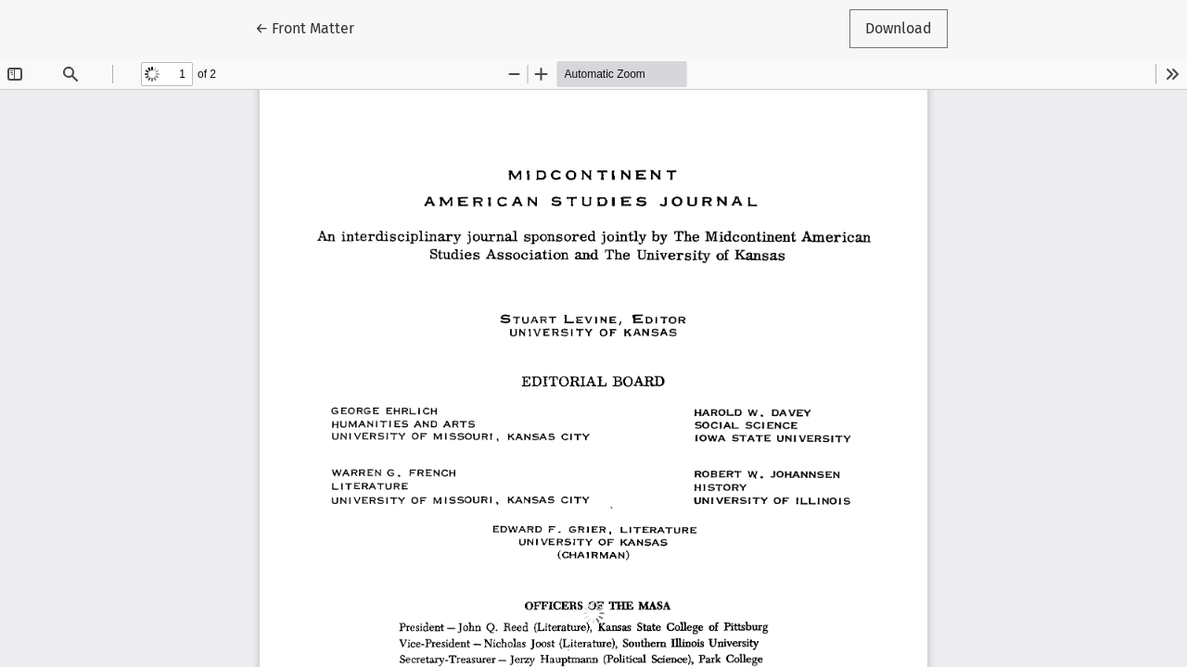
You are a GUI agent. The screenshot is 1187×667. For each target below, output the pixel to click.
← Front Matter (312, 27)
